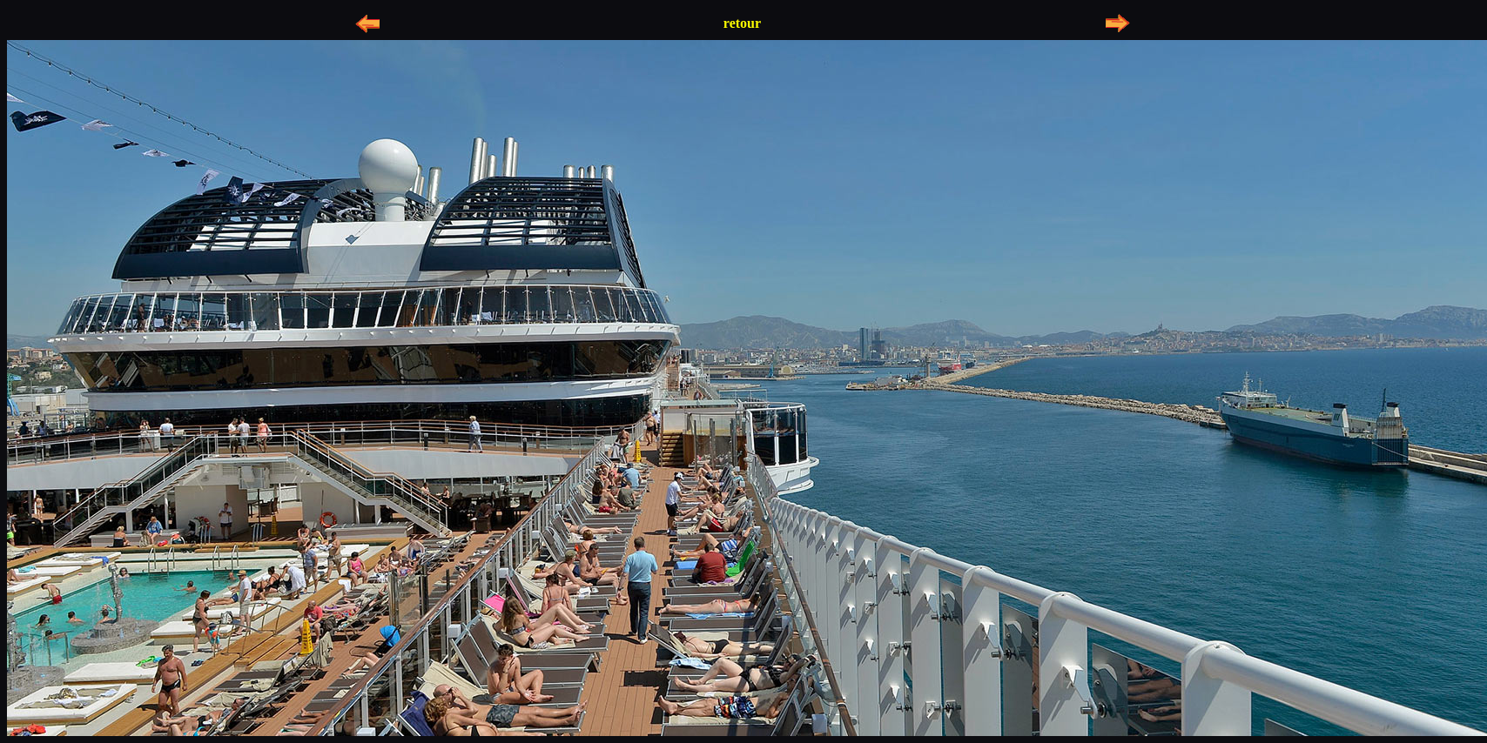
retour (742, 23)
